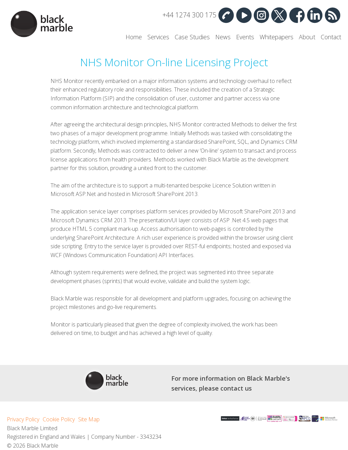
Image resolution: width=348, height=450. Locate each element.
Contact (331, 37)
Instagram (261, 15)
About (307, 37)
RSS (332, 15)
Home (134, 37)
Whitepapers (276, 37)
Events (245, 37)
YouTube (243, 15)
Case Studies (192, 37)
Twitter (279, 15)
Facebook (297, 15)
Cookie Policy (59, 419)
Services (158, 37)
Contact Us (226, 15)
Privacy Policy (23, 419)
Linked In (314, 15)
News (223, 37)
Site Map (89, 419)
